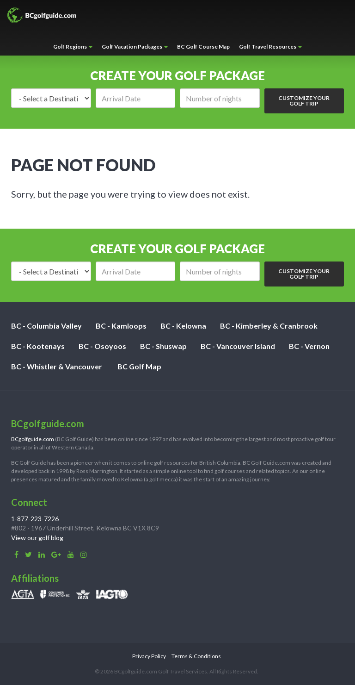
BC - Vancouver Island (238, 346)
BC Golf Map (139, 366)
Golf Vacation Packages (135, 46)
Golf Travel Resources (270, 46)
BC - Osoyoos (102, 346)
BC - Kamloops (121, 325)
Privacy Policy (149, 656)
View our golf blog (37, 538)
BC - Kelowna (183, 325)
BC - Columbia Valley (46, 325)
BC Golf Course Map (203, 46)
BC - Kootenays (38, 346)
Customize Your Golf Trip (304, 100)
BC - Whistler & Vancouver (56, 366)
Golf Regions (72, 46)
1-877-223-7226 (35, 519)
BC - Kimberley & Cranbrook (269, 325)
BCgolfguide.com (32, 439)
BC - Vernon (309, 346)
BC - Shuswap (163, 346)
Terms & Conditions (196, 656)
